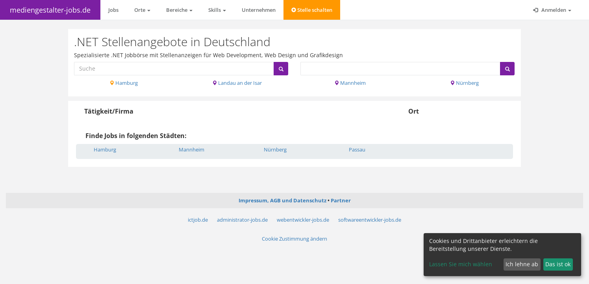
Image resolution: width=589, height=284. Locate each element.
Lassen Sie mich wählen (460, 264)
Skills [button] (217, 9)
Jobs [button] (113, 9)
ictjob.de (198, 219)
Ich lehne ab (522, 264)
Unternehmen (259, 9)
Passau (357, 149)
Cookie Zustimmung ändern (294, 238)
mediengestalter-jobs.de (50, 10)
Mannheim (350, 82)
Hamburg (123, 82)
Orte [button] (142, 9)
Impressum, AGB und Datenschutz (282, 200)
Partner (341, 200)
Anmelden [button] (552, 9)
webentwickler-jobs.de (303, 219)
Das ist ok (557, 264)
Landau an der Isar (237, 82)
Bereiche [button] (179, 9)
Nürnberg (464, 82)
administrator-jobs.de (242, 219)
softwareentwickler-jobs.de (369, 219)
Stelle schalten (311, 9)
